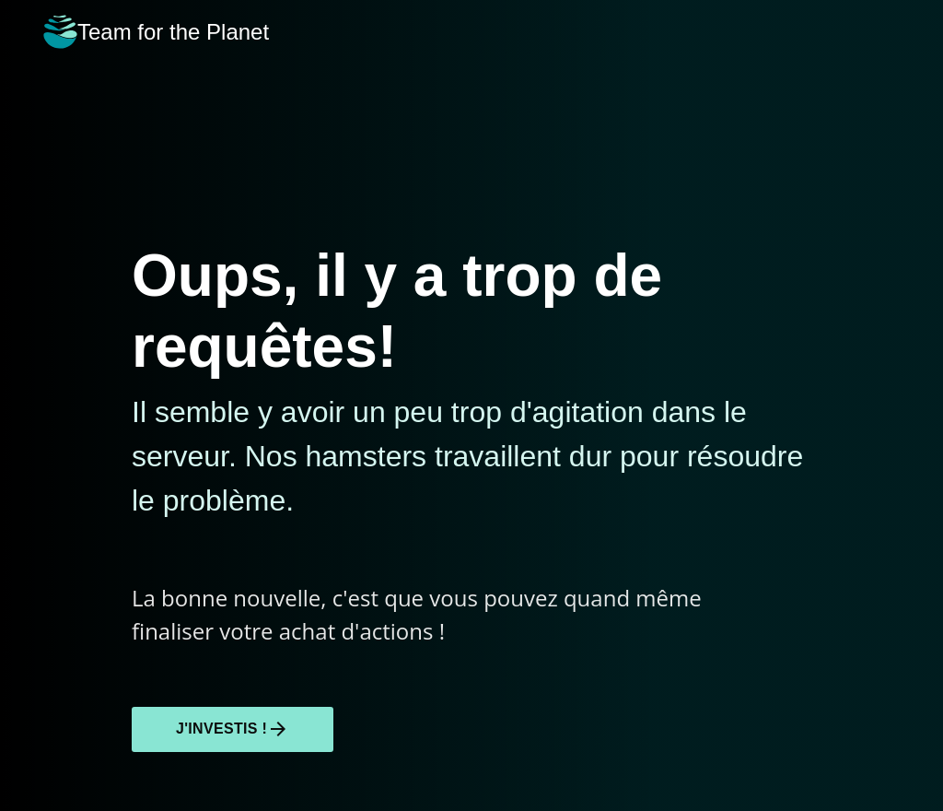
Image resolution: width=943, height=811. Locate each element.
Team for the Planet (156, 32)
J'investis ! (232, 729)
